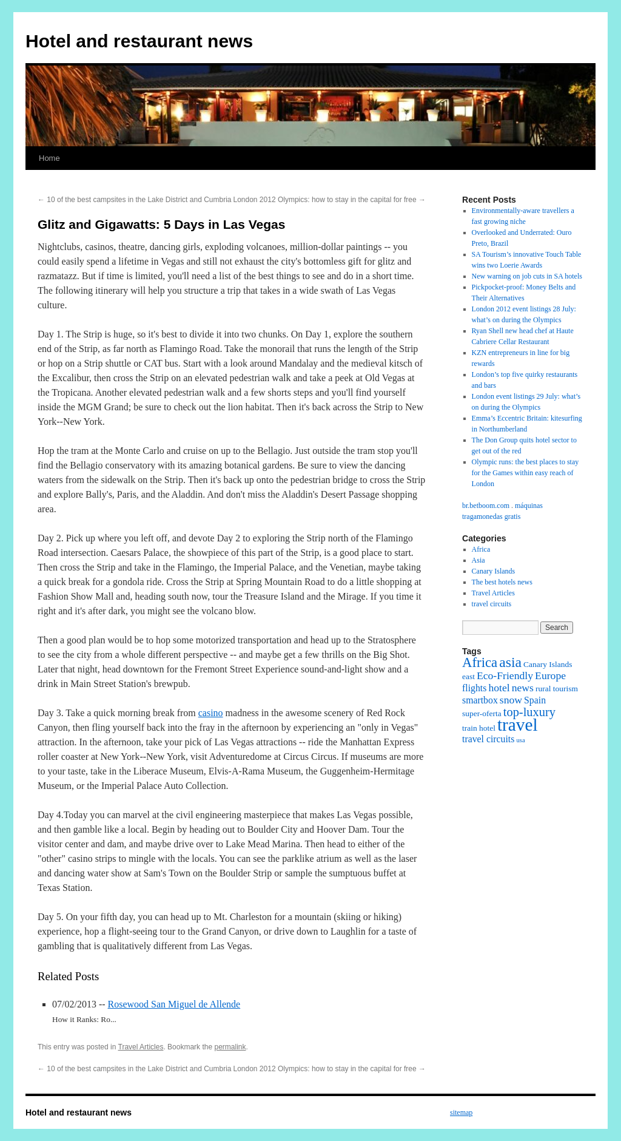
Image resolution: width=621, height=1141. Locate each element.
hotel (498, 688)
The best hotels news (502, 582)
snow (511, 700)
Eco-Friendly (505, 675)
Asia (478, 560)
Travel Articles (141, 1047)
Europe (550, 675)
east (468, 676)
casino (210, 713)
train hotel (478, 728)
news (523, 688)
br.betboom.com (485, 505)
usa (520, 740)
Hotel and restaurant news (139, 41)
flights (474, 688)
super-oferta (482, 713)
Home (49, 158)
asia (510, 662)
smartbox (480, 700)
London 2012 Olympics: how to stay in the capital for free (329, 199)
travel (517, 724)
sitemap (461, 1112)
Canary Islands (493, 571)
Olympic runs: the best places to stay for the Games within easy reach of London (525, 473)
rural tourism (556, 688)
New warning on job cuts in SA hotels (527, 276)
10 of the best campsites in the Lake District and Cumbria (134, 199)
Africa (481, 549)
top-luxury (529, 712)
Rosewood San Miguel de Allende (174, 1004)
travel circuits (492, 604)
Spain (535, 700)
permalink (230, 1047)
